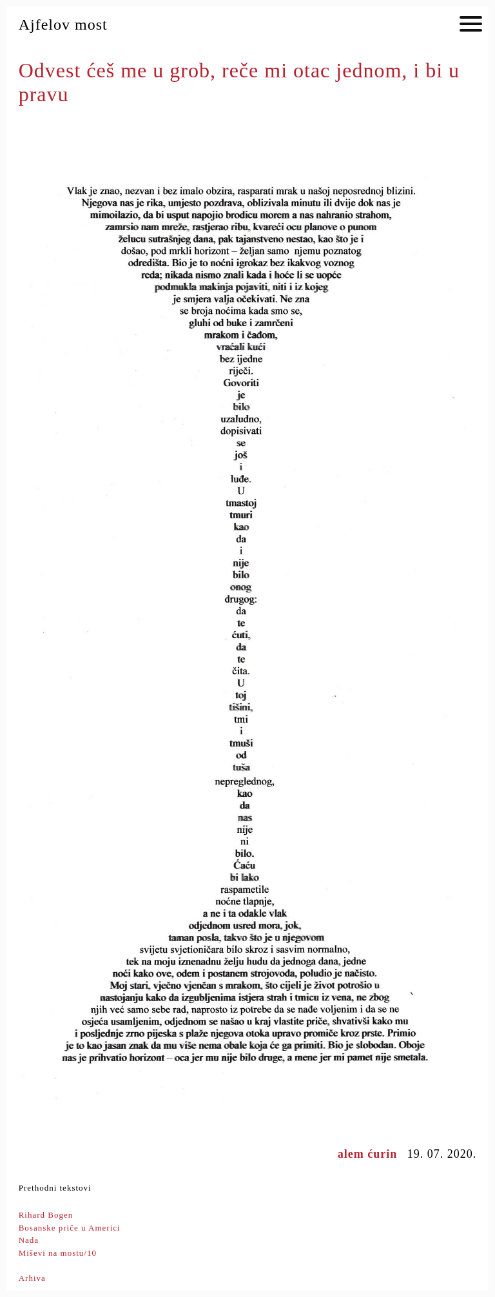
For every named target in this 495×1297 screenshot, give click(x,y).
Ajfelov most (63, 24)
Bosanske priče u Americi (70, 1228)
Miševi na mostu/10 (58, 1253)
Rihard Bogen (46, 1215)
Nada (29, 1240)
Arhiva (32, 1278)
